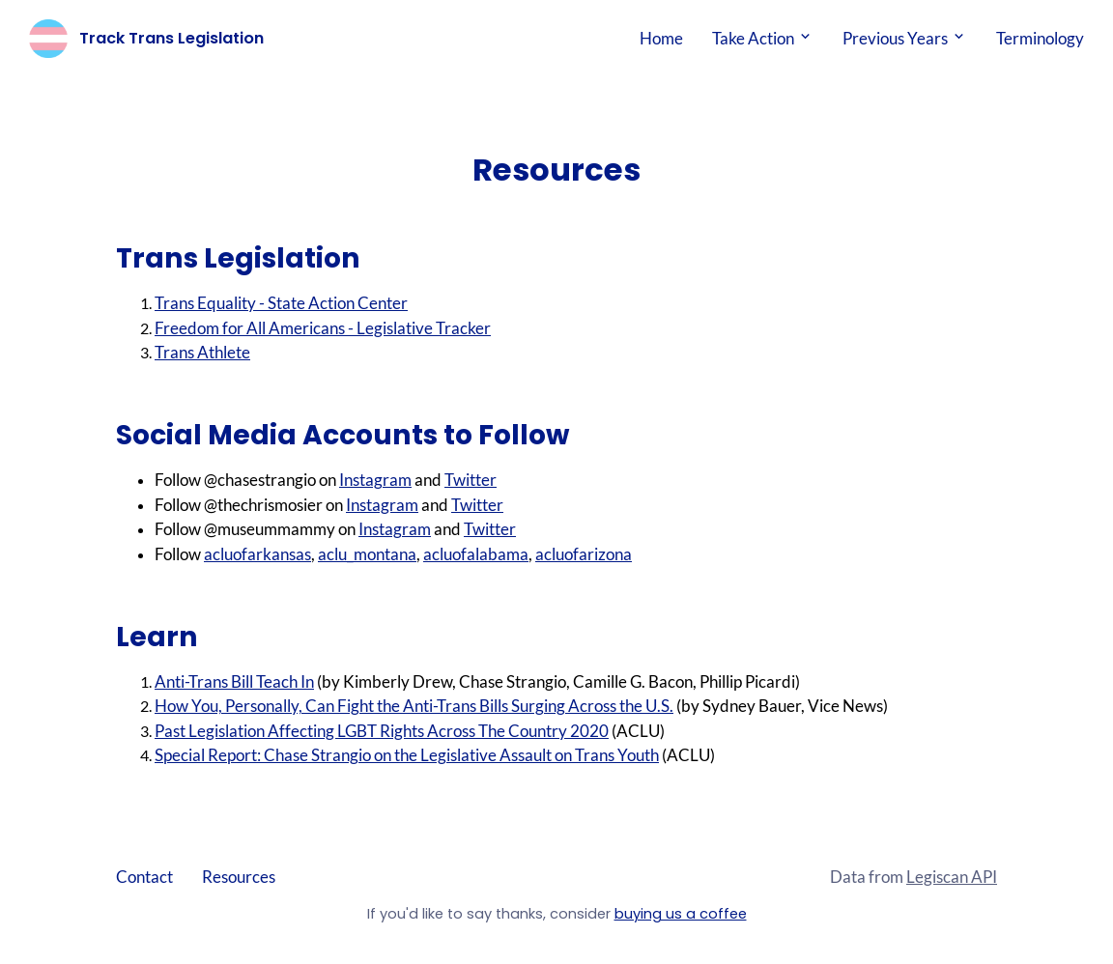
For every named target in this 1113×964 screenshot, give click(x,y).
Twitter (470, 479)
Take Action (762, 38)
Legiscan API (951, 876)
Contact (144, 876)
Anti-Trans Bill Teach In (234, 681)
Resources (238, 876)
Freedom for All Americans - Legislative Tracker (323, 328)
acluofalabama (475, 554)
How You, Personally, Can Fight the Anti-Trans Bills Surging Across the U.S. (414, 705)
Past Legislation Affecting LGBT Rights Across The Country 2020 (382, 731)
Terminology (1040, 38)
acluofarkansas (257, 554)
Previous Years (904, 38)
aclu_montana (367, 554)
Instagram (375, 479)
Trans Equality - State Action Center (281, 303)
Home (661, 38)
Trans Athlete (202, 352)
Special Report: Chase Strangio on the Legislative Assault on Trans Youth (407, 755)
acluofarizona (583, 554)
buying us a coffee (680, 913)
